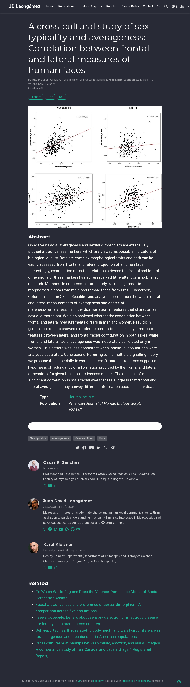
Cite (50, 97)
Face (102, 438)
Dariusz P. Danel (38, 79)
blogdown (98, 680)
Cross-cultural (84, 438)
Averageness (60, 438)
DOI (61, 97)
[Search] (166, 6)
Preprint (35, 97)
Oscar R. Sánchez (96, 79)
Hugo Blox (128, 680)
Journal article (81, 397)
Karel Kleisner (46, 83)
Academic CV (144, 680)
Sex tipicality (38, 438)
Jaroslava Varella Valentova (66, 79)
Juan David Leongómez (123, 79)
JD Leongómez (24, 6)
